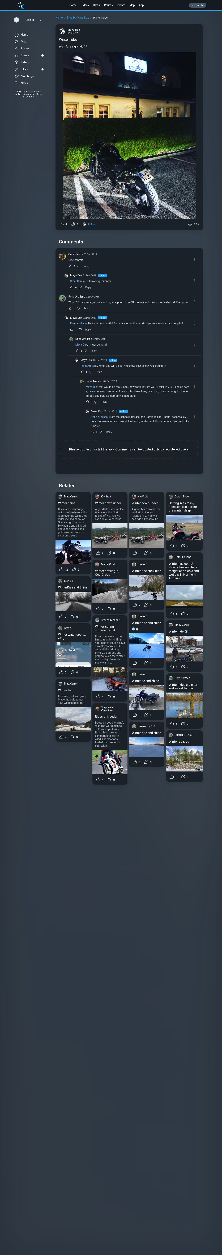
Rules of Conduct (32, 95)
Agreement (29, 94)
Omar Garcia (75, 254)
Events (121, 5)
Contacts (27, 91)
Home (73, 5)
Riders (85, 5)
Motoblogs (24, 76)
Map (132, 5)
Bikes (96, 5)
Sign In (197, 5)
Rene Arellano (76, 296)
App (141, 5)
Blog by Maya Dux (78, 17)
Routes (108, 5)
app (111, 449)
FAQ (19, 91)
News (21, 83)
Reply (87, 266)
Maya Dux (76, 275)
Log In (84, 449)
